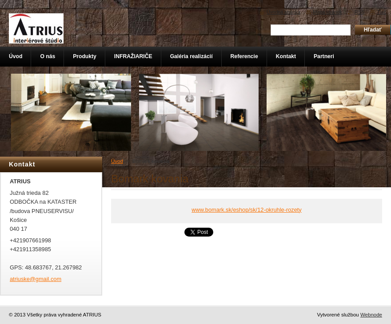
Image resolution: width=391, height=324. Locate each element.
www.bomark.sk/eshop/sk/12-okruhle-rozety (247, 209)
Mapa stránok (327, 12)
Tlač (381, 12)
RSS (359, 12)
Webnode (371, 314)
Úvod (117, 161)
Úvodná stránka (283, 12)
